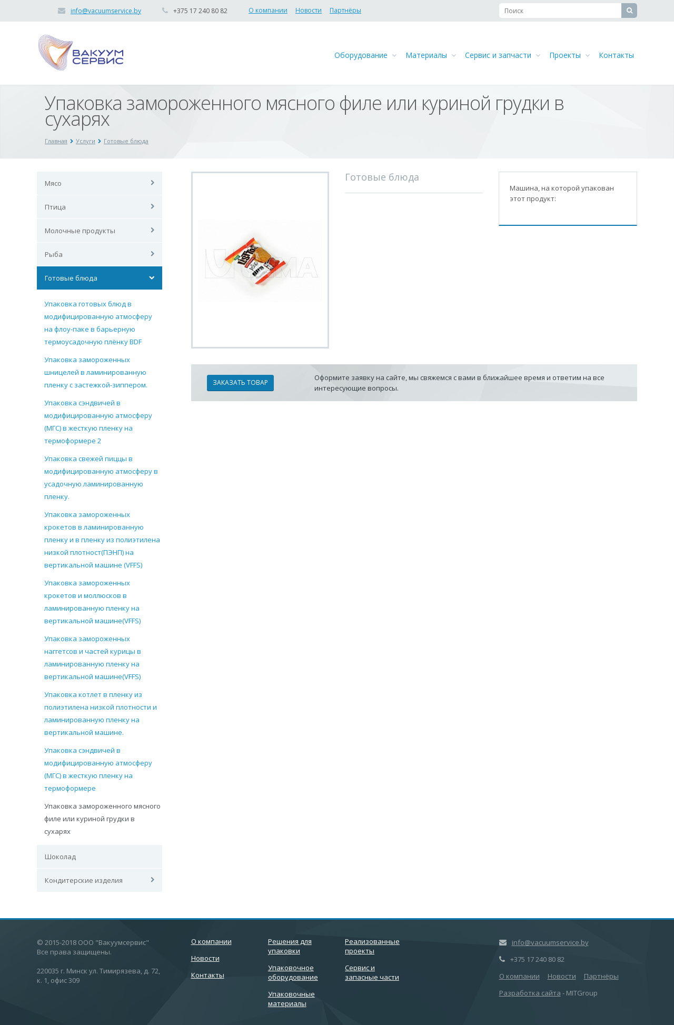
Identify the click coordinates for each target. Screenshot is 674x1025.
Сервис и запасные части (372, 972)
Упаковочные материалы (291, 998)
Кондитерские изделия (84, 880)
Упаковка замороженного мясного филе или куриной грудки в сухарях (102, 818)
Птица (55, 207)
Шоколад (60, 856)
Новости (308, 10)
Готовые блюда (126, 141)
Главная (56, 141)
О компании (268, 10)
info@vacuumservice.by (106, 10)
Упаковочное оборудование (293, 972)
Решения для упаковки (290, 946)
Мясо (53, 183)
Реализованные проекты (372, 946)
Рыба (54, 254)
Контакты (616, 55)
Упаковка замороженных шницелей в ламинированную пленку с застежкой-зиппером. (95, 372)
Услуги (85, 141)
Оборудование (365, 55)
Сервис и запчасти (502, 55)
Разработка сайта (530, 993)
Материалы (430, 55)
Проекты (569, 55)
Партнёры (345, 10)
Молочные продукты (80, 230)
